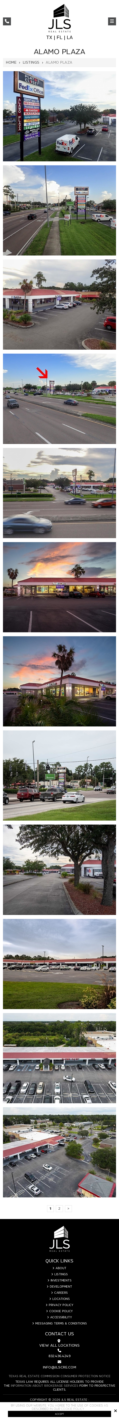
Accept (59, 1414)
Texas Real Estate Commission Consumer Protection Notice (60, 1376)
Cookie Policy (72, 1409)
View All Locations (59, 1345)
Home (11, 62)
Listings (31, 62)
